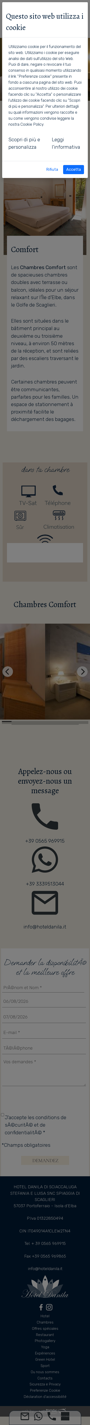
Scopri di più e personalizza (24, 143)
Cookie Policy (31, 124)
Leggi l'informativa (66, 143)
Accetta (73, 169)
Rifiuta (52, 169)
